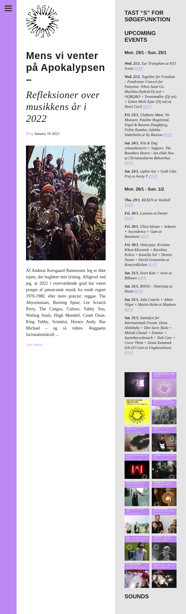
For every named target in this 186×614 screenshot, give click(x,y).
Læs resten (34, 345)
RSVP (138, 68)
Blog (30, 134)
